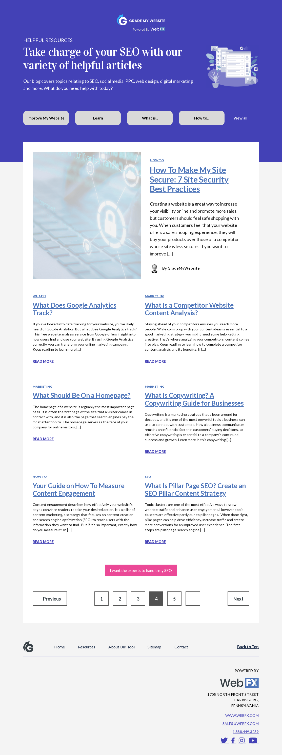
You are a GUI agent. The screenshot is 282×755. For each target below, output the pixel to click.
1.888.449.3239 (246, 731)
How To (157, 160)
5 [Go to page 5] (174, 599)
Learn (98, 118)
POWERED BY (247, 670)
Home (59, 646)
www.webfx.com (242, 715)
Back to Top (248, 646)
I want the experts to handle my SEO (141, 570)
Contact (181, 646)
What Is (39, 296)
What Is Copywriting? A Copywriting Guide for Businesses (194, 399)
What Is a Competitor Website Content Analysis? (189, 309)
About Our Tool (121, 646)
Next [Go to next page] (238, 599)
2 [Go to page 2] (119, 599)
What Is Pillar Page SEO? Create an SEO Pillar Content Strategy (195, 489)
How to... (201, 118)
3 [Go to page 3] (138, 599)
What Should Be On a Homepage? (81, 395)
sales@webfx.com (241, 723)
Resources (86, 646)
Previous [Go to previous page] (52, 599)
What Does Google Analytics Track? (74, 309)
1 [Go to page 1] (101, 599)
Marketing (154, 296)
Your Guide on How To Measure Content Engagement (79, 489)
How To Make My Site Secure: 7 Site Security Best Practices (189, 179)
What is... (150, 118)
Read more (43, 361)
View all (240, 118)
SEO (148, 477)
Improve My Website (46, 118)
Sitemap (154, 646)
